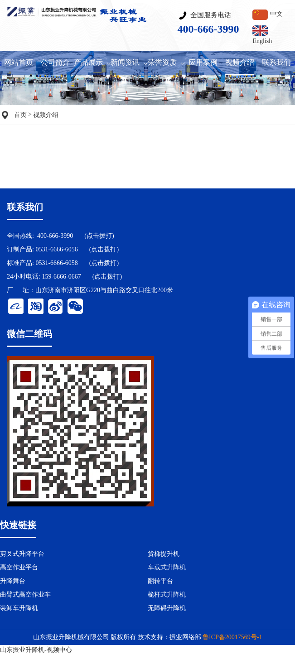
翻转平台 (160, 581)
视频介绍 (45, 114)
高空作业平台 (19, 567)
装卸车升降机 (19, 608)
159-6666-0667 (61, 276)
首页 (20, 114)
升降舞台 (12, 581)
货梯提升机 (163, 553)
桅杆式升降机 (167, 594)
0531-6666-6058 (56, 263)
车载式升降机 (167, 567)
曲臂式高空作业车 (25, 594)
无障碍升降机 (167, 608)
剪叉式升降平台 (22, 553)
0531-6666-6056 (56, 249)
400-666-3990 (55, 235)
